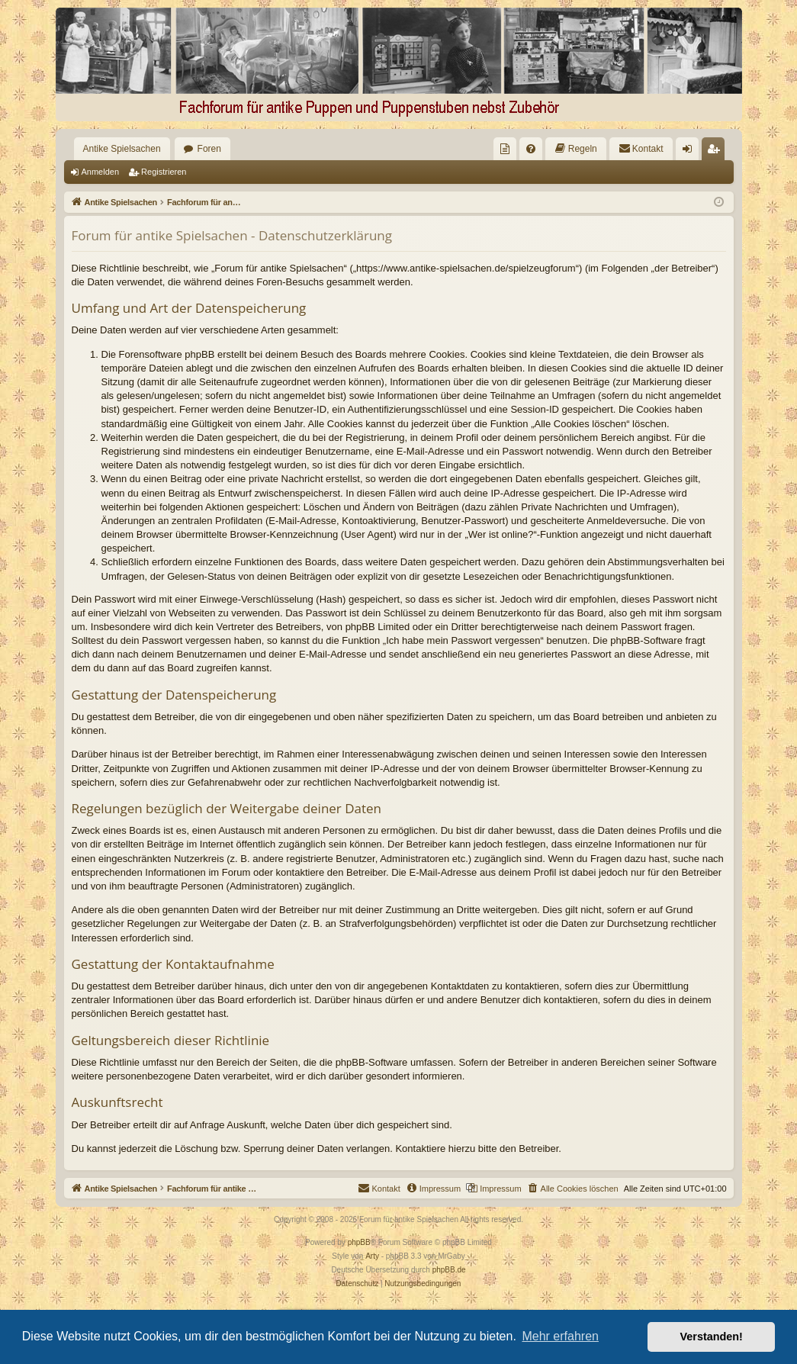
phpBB (359, 1242)
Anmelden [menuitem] (690, 151)
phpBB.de (449, 1270)
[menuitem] (504, 148)
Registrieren (163, 171)
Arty (372, 1256)
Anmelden (101, 171)
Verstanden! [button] (711, 1336)
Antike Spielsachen (122, 148)
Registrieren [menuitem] (716, 151)
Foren (209, 148)
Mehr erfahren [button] (560, 1336)
